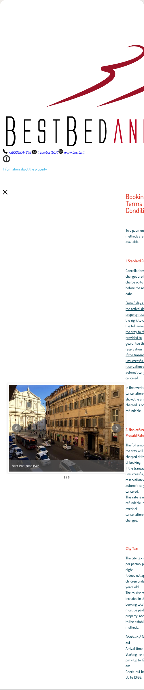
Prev (16, 428)
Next (116, 428)
